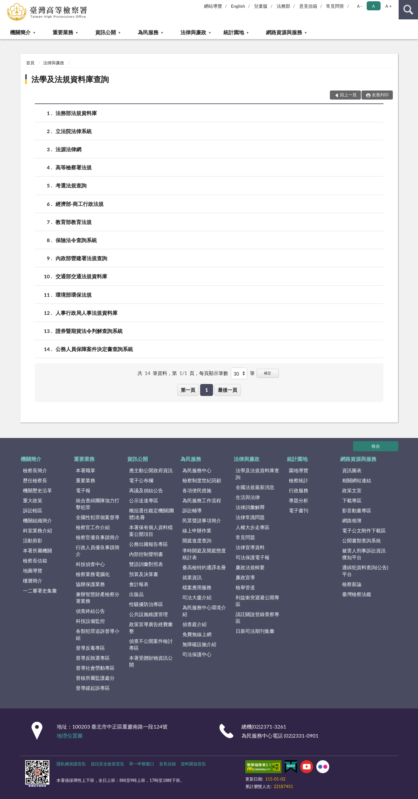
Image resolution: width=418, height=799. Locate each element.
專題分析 (298, 500)
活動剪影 (32, 540)
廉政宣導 (245, 577)
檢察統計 (298, 480)
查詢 (408, 9)
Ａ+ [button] (388, 6)
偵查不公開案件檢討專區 (151, 644)
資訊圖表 (352, 470)
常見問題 (245, 537)
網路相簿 (352, 520)
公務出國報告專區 (148, 544)
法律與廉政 (193, 32)
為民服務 (148, 32)
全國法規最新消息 (255, 487)
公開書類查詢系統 (361, 540)
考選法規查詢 (71, 185)
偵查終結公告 (90, 611)
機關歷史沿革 (37, 490)
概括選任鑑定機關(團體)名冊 (151, 513)
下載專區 (352, 500)
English (238, 6)
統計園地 (233, 32)
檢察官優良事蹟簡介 (97, 537)
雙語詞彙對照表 (146, 564)
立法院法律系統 (74, 131)
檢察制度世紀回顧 (201, 480)
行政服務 (298, 490)
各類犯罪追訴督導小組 (97, 634)
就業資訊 (192, 577)
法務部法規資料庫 (76, 113)
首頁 (30, 62)
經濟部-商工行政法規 (80, 204)
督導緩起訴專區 (93, 688)
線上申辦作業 (196, 530)
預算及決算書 (143, 574)
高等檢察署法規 (74, 167)
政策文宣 (352, 490)
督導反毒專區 (90, 648)
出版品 (136, 594)
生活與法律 (248, 497)
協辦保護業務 (90, 584)
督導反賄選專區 (93, 658)
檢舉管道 (245, 587)
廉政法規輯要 (250, 567)
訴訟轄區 (32, 510)
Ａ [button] (373, 6)
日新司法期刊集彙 (255, 631)
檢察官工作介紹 (93, 527)
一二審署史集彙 (40, 590)
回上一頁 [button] (348, 94)
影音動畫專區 (356, 510)
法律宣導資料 (250, 547)
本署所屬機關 (37, 550)
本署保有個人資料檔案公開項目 (151, 530)
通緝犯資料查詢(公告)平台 (365, 570)
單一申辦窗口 (141, 763)
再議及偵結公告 (146, 490)
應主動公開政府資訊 (151, 470)
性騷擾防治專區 (146, 604)
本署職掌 (85, 470)
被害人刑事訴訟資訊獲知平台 (364, 554)
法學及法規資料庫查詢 (70, 79)
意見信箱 (308, 6)
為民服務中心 (196, 470)
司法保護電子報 (253, 557)
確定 (267, 373)
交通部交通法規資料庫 (81, 276)
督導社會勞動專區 (95, 668)
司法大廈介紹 (196, 597)
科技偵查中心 (90, 564)
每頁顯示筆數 (213, 373)
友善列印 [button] (380, 94)
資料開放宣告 (193, 763)
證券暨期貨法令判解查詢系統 (89, 331)
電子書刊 (298, 510)
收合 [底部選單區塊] (376, 446)
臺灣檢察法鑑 (356, 594)
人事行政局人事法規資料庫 (86, 312)
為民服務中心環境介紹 (204, 610)
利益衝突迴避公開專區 (257, 600)
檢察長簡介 (35, 470)
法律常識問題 (250, 517)
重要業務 (63, 32)
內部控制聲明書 (146, 554)
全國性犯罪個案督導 (97, 517)
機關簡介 (20, 32)
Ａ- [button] (359, 6)
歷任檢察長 (35, 480)
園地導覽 (298, 470)
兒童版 (261, 6)
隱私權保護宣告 (71, 763)
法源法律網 (68, 149)
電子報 (83, 490)
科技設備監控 (90, 621)
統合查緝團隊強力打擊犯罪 (97, 503)
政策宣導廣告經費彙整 (151, 627)
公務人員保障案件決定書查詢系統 (94, 349)
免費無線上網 (196, 634)
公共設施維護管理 (148, 614)
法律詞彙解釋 (250, 507)
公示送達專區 (143, 500)
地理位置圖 (70, 735)
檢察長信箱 (35, 560)
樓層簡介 (32, 580)
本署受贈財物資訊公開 (151, 661)
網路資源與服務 (284, 32)
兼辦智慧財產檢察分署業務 (97, 597)
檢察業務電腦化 (93, 574)
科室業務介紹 (37, 530)
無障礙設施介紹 (199, 644)
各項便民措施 (196, 490)
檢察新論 (352, 584)
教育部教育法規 (74, 222)
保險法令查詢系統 (76, 240)
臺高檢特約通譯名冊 (204, 567)
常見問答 (335, 6)
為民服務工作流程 (201, 500)
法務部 (283, 6)
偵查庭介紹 (194, 624)
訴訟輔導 (192, 510)
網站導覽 (213, 6)
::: (5, 4)
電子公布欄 (141, 480)
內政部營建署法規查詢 (81, 258)
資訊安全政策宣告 (107, 763)
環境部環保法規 (74, 294)
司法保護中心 (196, 654)
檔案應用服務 (196, 587)
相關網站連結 (356, 480)
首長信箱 (167, 763)
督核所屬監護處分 (95, 678)
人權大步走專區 (253, 527)
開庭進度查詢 (196, 540)
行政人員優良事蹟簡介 (97, 550)
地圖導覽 (32, 570)
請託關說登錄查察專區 (257, 617)
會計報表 (138, 584)
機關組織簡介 (37, 520)
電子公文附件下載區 (364, 530)
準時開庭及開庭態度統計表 (204, 554)
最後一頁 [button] (227, 390)
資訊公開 (105, 32)
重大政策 (32, 500)
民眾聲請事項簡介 (201, 520)
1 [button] (206, 390)
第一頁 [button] (188, 390)
